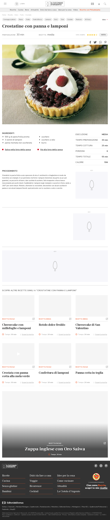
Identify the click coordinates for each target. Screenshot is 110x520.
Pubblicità (5, 509)
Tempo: (10, 334)
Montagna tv (76, 507)
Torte (22, 15)
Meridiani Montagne (22, 507)
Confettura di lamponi (54, 373)
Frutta (28, 19)
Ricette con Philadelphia (90, 10)
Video (75, 10)
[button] (105, 19)
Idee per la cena (64, 10)
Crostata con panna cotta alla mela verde (16, 374)
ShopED (12, 509)
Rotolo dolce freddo (52, 325)
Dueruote (11, 507)
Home (4, 15)
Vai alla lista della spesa (51, 149)
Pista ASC (85, 507)
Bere (27, 10)
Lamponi (48, 19)
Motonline (54, 507)
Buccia (101, 485)
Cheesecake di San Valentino (88, 326)
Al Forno (87, 19)
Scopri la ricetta (28, 334)
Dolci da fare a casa (48, 10)
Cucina (20, 10)
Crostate (28, 15)
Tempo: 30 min (55, 454)
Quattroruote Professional (98, 507)
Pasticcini (79, 19)
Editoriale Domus (65, 507)
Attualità (35, 10)
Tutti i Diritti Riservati (54, 515)
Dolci (16, 15)
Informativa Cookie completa (77, 515)
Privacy (64, 515)
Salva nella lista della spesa (18, 149)
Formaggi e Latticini (9, 19)
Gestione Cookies (93, 515)
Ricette (13, 10)
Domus (4, 507)
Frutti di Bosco (37, 19)
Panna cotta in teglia (89, 373)
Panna (21, 19)
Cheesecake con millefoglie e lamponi (16, 326)
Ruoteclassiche (45, 507)
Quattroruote (34, 507)
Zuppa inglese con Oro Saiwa (55, 449)
